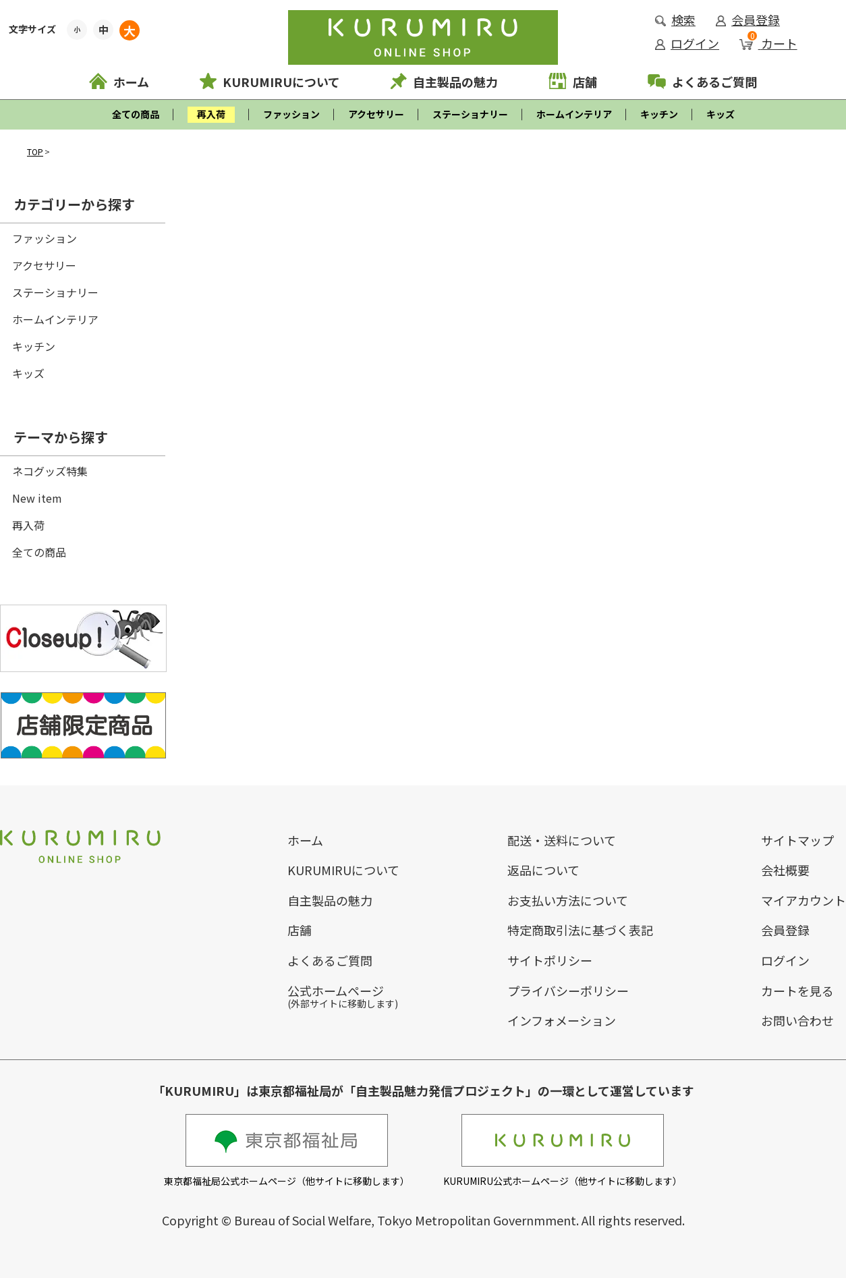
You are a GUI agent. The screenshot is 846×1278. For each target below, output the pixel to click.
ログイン (687, 43)
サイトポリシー (549, 960)
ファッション (291, 114)
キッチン (659, 114)
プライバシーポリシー (568, 990)
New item (37, 498)
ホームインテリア (574, 114)
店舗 (572, 81)
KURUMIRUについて (270, 81)
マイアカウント (803, 900)
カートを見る (797, 990)
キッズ (720, 114)
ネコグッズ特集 (50, 471)
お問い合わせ (797, 1020)
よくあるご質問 (702, 81)
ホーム (119, 81)
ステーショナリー (470, 114)
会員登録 (748, 19)
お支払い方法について (567, 900)
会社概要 (785, 870)
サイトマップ (797, 840)
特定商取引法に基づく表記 (580, 930)
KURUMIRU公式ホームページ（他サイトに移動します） (562, 1151)
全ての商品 (135, 114)
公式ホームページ (335, 990)
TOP (35, 151)
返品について (543, 870)
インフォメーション (561, 1020)
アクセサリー (376, 114)
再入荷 (28, 525)
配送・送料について (561, 840)
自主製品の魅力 (444, 81)
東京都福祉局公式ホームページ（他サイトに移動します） (287, 1151)
